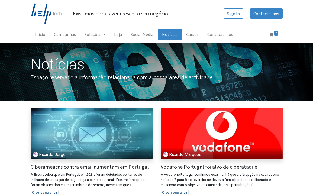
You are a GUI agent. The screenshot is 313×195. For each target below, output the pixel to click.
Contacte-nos (266, 13)
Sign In (233, 13)
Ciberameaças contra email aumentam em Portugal (90, 167)
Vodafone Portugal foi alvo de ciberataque (209, 167)
